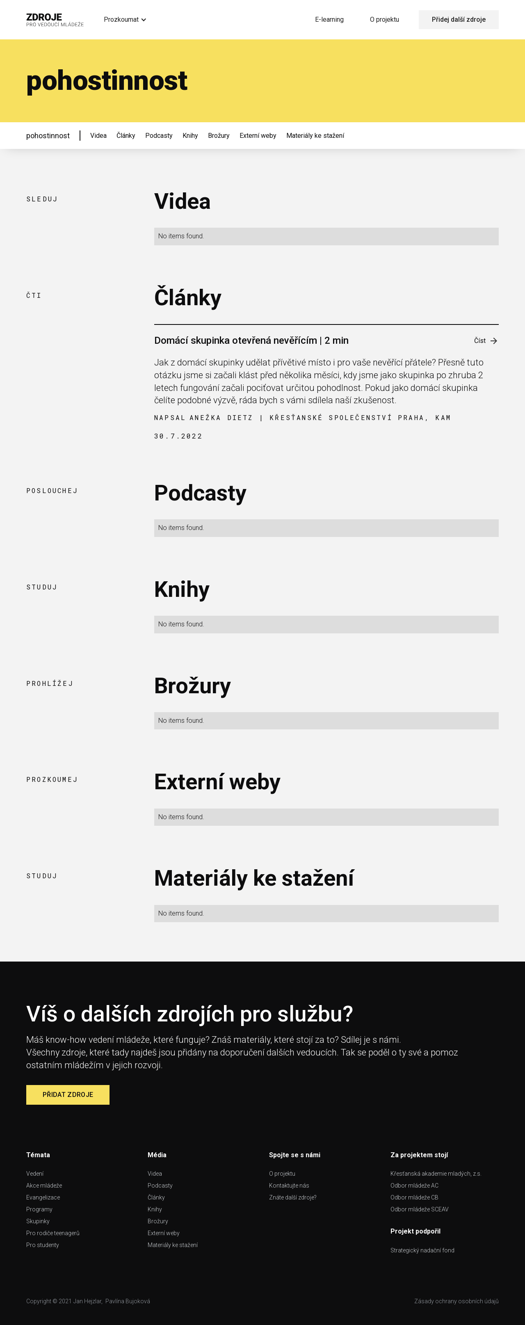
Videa (98, 135)
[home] (55, 19)
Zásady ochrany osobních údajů (456, 1301)
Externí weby (258, 135)
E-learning (329, 19)
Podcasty (159, 135)
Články (125, 135)
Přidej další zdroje (459, 19)
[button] (125, 19)
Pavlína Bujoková (127, 1301)
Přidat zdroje (68, 1095)
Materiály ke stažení (315, 135)
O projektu (384, 19)
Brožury (219, 135)
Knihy (190, 135)
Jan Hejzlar (87, 1301)
